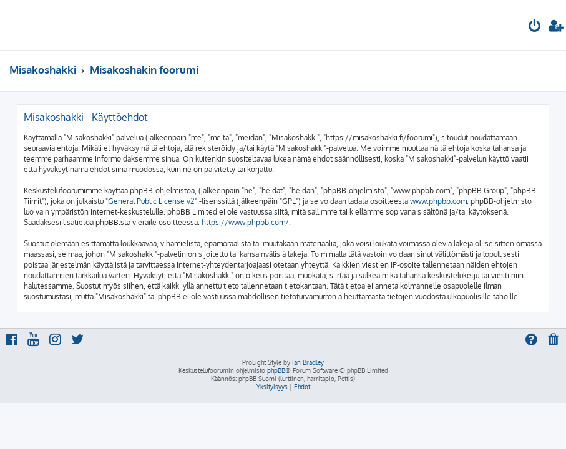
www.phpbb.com (438, 201)
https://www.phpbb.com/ (245, 222)
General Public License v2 (151, 201)
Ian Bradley (308, 362)
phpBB (276, 370)
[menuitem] (535, 27)
